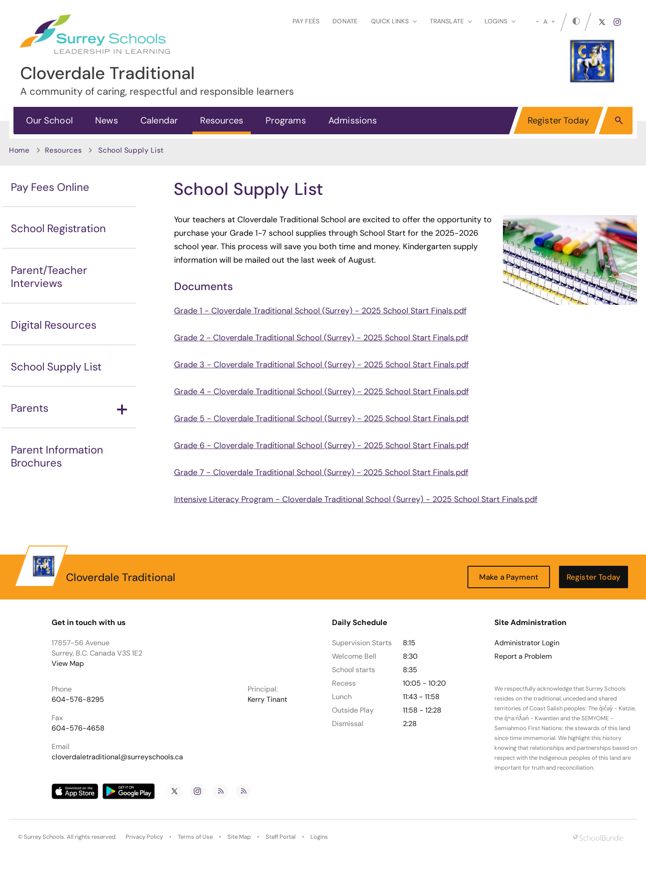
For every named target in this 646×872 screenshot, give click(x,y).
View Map (68, 663)
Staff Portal (281, 837)
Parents (69, 408)
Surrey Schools (44, 837)
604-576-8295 (78, 699)
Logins (319, 837)
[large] (553, 21)
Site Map (239, 837)
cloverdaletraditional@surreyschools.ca (117, 757)
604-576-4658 (78, 728)
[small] (537, 21)
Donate (345, 21)
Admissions (352, 120)
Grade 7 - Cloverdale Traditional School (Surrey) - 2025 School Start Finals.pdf (321, 472)
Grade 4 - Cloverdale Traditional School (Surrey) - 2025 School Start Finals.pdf (321, 391)
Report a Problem (523, 656)
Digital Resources (53, 325)
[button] (619, 120)
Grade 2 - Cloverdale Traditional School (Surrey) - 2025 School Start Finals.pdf (321, 337)
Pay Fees (305, 21)
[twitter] (602, 22)
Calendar (159, 120)
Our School (49, 120)
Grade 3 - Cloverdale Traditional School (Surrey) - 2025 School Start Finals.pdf (321, 364)
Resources (221, 120)
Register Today (558, 120)
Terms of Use (195, 837)
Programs (286, 120)
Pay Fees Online (50, 187)
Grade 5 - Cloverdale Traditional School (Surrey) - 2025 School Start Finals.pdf (321, 418)
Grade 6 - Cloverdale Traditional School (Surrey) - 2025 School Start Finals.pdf (321, 445)
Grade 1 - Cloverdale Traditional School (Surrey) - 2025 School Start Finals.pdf (320, 310)
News (106, 120)
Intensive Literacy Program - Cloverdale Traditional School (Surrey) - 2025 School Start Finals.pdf (355, 499)
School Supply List (56, 367)
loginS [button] (499, 21)
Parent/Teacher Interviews (49, 276)
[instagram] (617, 22)
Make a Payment (508, 577)
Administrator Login (526, 643)
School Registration (58, 228)
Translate (451, 21)
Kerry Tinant (267, 699)
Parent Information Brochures (57, 456)
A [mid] (545, 22)
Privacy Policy (144, 837)
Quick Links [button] (394, 21)
